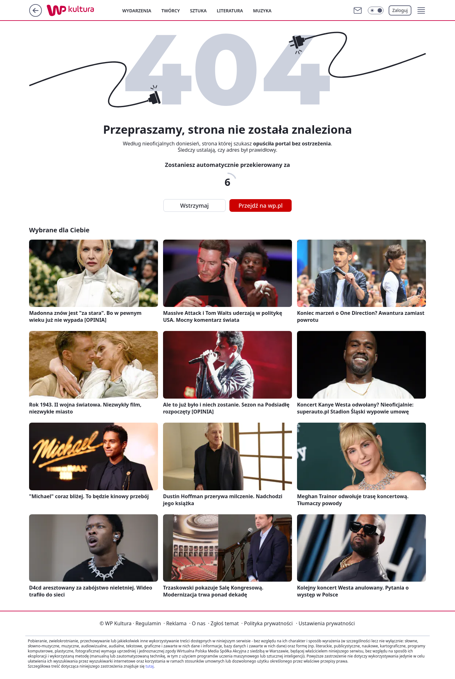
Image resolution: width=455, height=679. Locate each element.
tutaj (149, 666)
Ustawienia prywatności (325, 623)
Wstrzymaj (194, 205)
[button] (421, 10)
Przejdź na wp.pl (261, 205)
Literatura (230, 11)
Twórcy (170, 11)
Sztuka (198, 11)
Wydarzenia (136, 11)
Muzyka (262, 11)
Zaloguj (400, 10)
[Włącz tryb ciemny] (376, 10)
